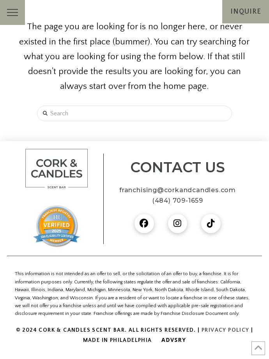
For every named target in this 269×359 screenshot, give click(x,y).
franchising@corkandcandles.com (177, 190)
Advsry (173, 339)
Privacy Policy (226, 330)
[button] (12, 12)
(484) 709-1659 (177, 200)
